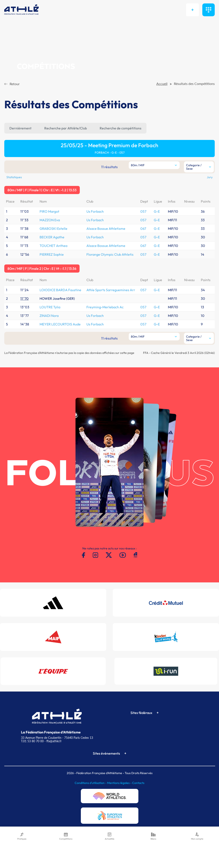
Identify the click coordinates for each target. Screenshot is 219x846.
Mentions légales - (119, 783)
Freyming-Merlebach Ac (105, 307)
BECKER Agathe (52, 237)
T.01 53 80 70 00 (32, 741)
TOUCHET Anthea (53, 245)
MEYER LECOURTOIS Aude (60, 324)
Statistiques (14, 177)
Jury (210, 177)
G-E (157, 211)
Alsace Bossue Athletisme (105, 228)
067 (143, 228)
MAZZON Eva (50, 220)
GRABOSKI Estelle (53, 228)
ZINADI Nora (49, 315)
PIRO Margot (49, 211)
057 (143, 211)
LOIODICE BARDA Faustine (60, 290)
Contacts (138, 783)
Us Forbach (95, 211)
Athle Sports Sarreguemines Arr (110, 290)
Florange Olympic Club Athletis (109, 254)
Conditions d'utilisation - (91, 783)
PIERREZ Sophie (52, 254)
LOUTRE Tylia (50, 307)
